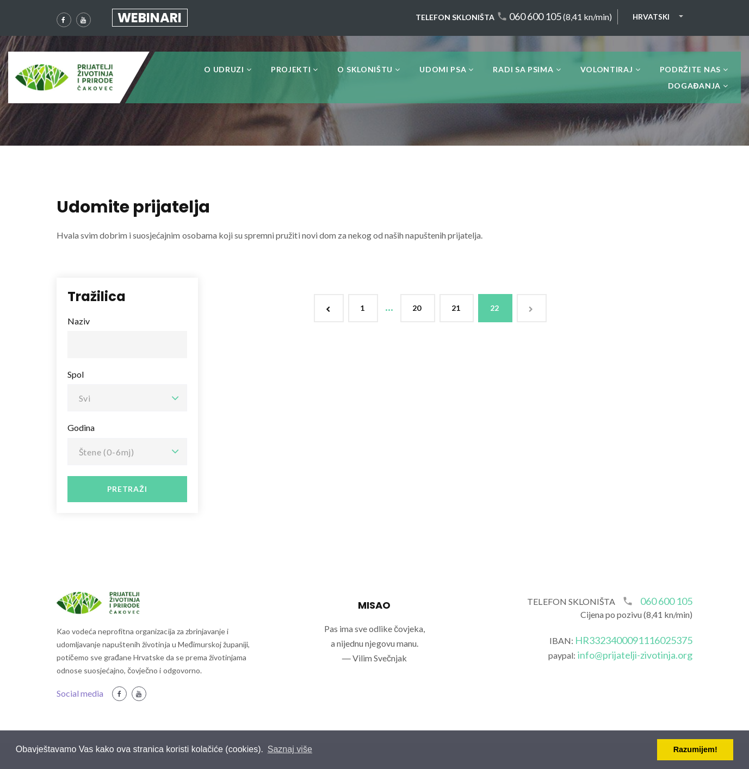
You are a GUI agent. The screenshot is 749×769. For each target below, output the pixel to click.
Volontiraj (606, 69)
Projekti (291, 69)
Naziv (78, 321)
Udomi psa (442, 69)
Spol (75, 374)
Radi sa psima (523, 69)
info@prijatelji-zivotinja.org (635, 655)
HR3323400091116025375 (634, 640)
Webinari (149, 18)
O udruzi (224, 69)
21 (456, 307)
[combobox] (127, 397)
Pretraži (127, 488)
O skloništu (365, 69)
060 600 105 (535, 16)
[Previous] (329, 308)
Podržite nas (690, 69)
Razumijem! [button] (695, 749)
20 (417, 307)
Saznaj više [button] (290, 749)
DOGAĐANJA (694, 85)
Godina (81, 427)
